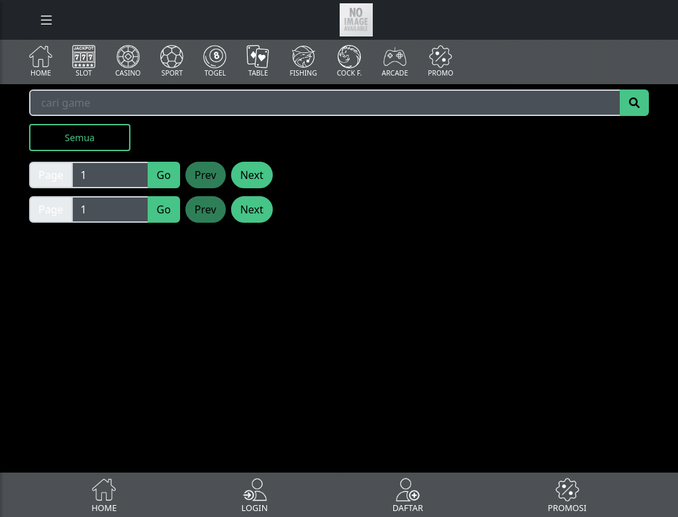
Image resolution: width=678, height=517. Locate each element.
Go (164, 175)
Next (252, 175)
